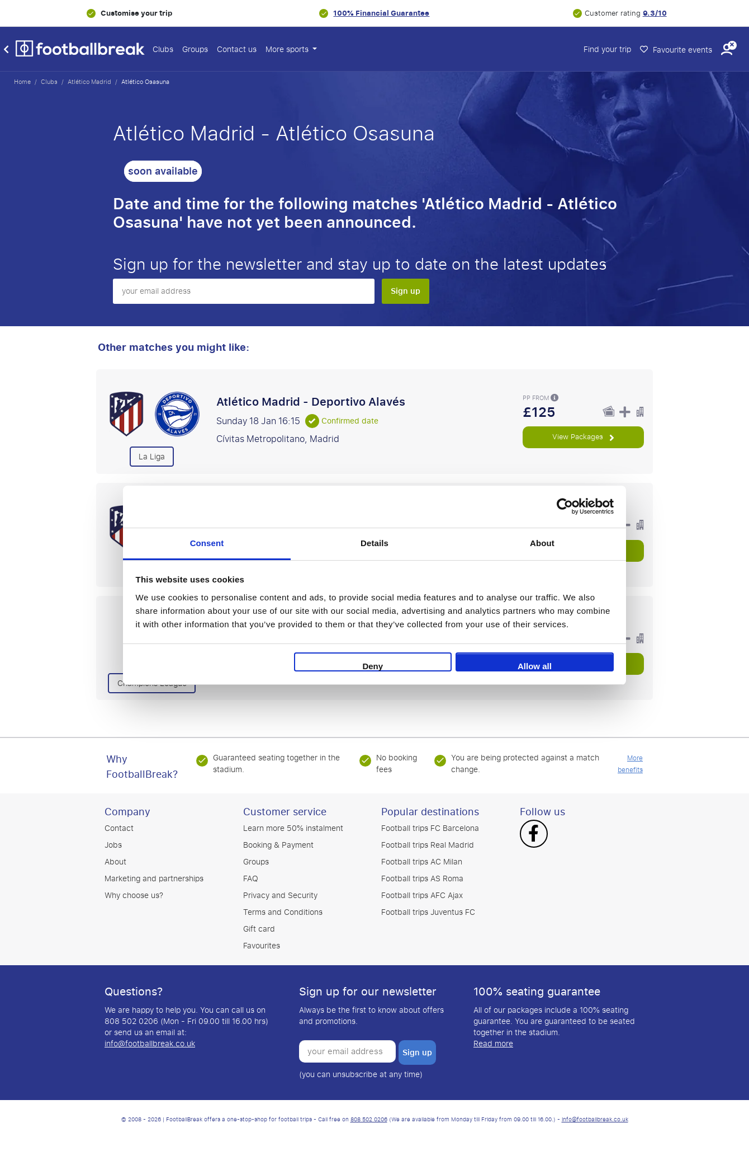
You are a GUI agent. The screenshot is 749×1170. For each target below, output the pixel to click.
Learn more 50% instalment (293, 828)
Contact (119, 828)
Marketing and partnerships (154, 879)
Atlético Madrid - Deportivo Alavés (310, 401)
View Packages (583, 436)
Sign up (405, 291)
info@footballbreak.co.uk (150, 1044)
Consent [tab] (207, 543)
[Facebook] (533, 835)
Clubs (163, 50)
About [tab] (542, 543)
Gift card (259, 929)
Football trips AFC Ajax (422, 896)
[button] (727, 49)
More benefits (630, 764)
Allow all (535, 666)
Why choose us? (134, 896)
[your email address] (243, 291)
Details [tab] (374, 543)
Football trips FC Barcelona (430, 828)
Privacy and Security (280, 896)
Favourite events (676, 50)
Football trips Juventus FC (428, 912)
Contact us (237, 50)
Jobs (113, 845)
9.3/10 (655, 13)
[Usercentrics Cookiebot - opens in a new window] (565, 506)
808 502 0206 (368, 1120)
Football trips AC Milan (421, 862)
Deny (372, 666)
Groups (195, 50)
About (115, 862)
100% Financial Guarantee (381, 13)
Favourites (261, 946)
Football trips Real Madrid (427, 845)
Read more (493, 1044)
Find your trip (607, 50)
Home (22, 81)
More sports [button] (288, 50)
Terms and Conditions (283, 912)
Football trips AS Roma (422, 879)
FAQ (250, 879)
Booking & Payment (278, 845)
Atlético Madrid (89, 81)
